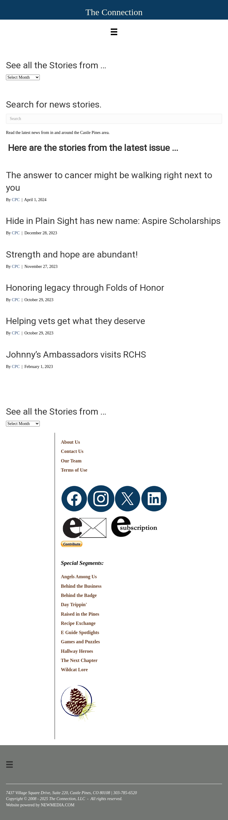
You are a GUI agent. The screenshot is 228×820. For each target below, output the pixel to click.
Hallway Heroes (77, 651)
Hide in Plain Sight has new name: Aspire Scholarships (113, 221)
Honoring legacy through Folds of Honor (85, 287)
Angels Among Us (79, 576)
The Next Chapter (79, 660)
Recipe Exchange (78, 623)
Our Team (71, 460)
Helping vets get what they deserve (75, 321)
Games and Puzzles (80, 641)
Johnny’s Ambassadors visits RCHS (76, 354)
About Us (70, 442)
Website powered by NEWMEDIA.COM (40, 805)
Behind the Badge (79, 595)
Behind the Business (81, 586)
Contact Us (72, 451)
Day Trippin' (74, 604)
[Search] (114, 119)
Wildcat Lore (74, 669)
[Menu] (114, 30)
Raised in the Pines (80, 614)
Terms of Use (74, 470)
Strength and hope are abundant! (72, 254)
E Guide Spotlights (80, 632)
